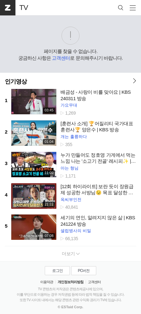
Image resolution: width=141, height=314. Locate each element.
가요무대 (69, 105)
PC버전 (84, 270)
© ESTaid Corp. (70, 307)
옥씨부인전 (71, 199)
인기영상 (16, 81)
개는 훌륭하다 (74, 136)
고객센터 (61, 58)
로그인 (57, 270)
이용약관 (46, 282)
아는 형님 (70, 168)
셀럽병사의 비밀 (76, 230)
